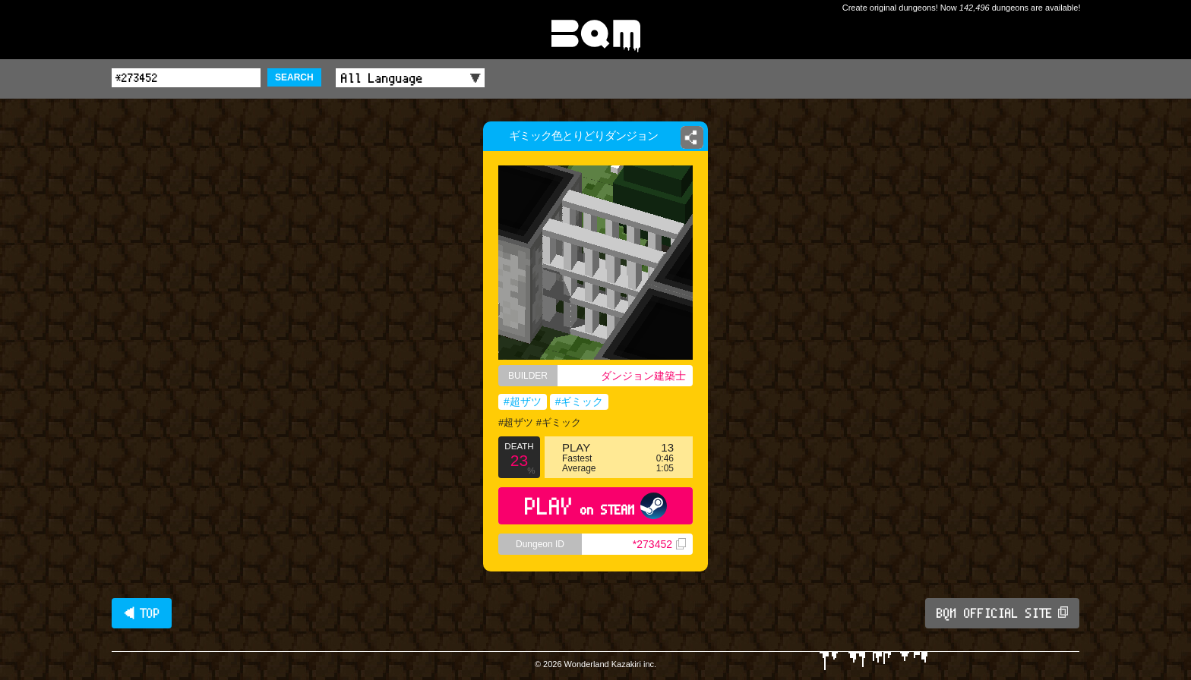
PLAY (596, 506)
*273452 (659, 544)
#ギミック (579, 401)
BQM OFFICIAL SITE (1002, 613)
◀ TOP (141, 613)
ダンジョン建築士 (643, 376)
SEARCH (294, 77)
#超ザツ (523, 401)
